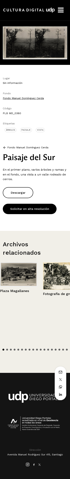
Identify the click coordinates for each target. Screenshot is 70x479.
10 (37, 350)
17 (63, 350)
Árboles (10, 130)
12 (44, 350)
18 (67, 350)
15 (56, 350)
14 (52, 350)
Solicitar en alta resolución (29, 209)
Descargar (18, 192)
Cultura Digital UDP (29, 12)
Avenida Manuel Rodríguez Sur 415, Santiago (35, 454)
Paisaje (26, 130)
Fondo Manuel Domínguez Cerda (23, 98)
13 (48, 350)
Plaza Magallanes (14, 291)
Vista (40, 130)
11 (41, 350)
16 (59, 350)
